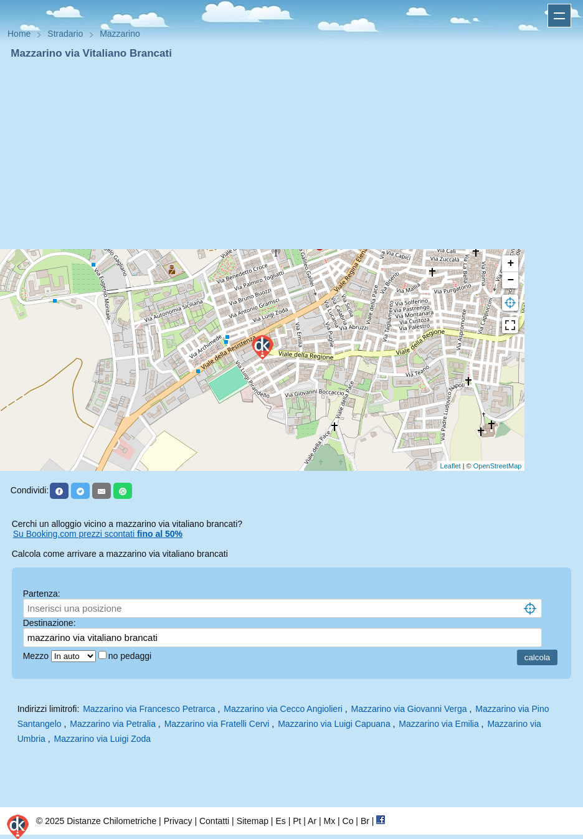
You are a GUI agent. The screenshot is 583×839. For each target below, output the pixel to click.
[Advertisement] (291, 154)
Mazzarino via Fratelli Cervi (217, 724)
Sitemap (252, 821)
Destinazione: (49, 623)
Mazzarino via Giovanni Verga (409, 709)
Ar (312, 821)
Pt (297, 821)
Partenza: (41, 594)
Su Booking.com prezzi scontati (97, 534)
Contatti (214, 821)
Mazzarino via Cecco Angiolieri (283, 709)
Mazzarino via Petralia (113, 724)
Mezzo (37, 656)
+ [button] (510, 263)
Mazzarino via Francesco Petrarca (149, 709)
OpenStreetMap (497, 466)
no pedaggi (131, 656)
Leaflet (450, 466)
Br (365, 821)
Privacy (178, 821)
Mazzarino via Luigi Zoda (102, 739)
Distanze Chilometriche (111, 821)
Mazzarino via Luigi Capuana (334, 724)
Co (348, 821)
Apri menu (559, 15)
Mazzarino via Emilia (438, 724)
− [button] (510, 280)
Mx (329, 821)
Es (280, 821)
